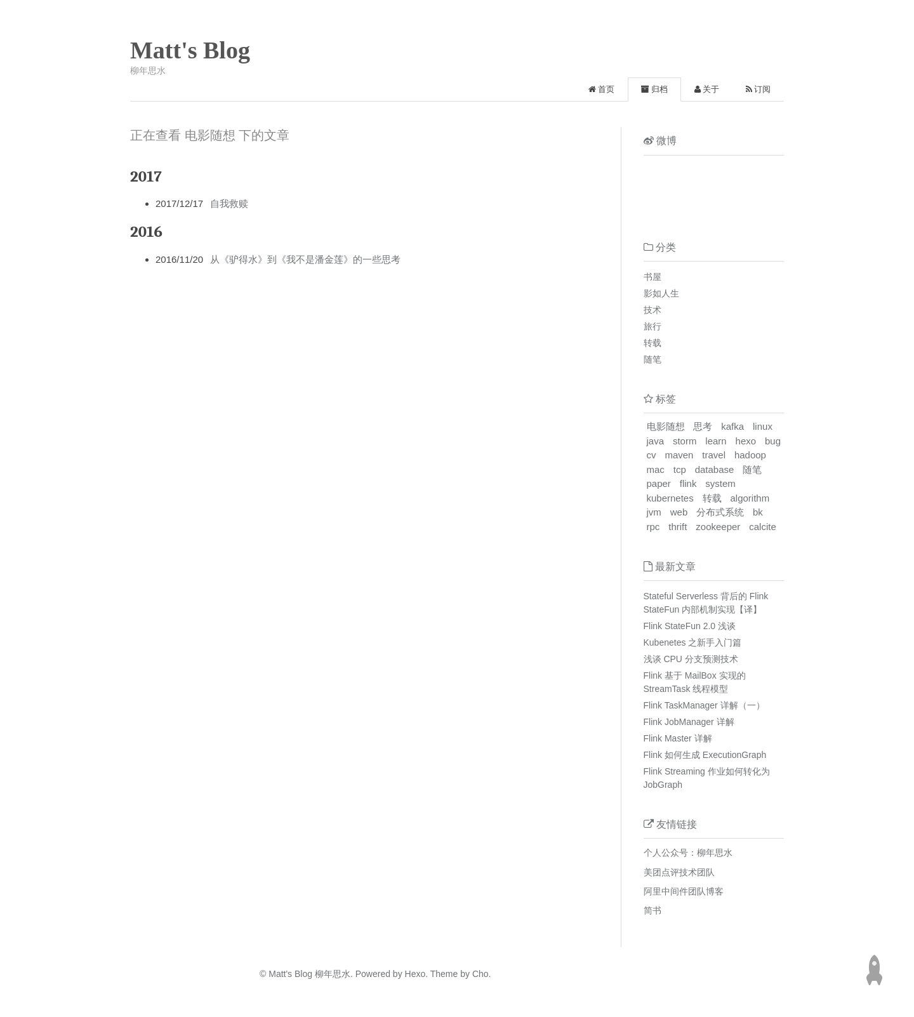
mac (656, 469)
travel (713, 454)
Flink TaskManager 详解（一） (704, 705)
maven (679, 454)
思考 (702, 426)
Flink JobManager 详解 (689, 722)
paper (659, 483)
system (720, 483)
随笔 (652, 359)
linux (762, 426)
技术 (652, 310)
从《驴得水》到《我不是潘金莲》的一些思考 (305, 259)
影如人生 (661, 293)
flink (688, 483)
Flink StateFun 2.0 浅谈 (690, 626)
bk (758, 512)
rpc (653, 526)
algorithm (750, 498)
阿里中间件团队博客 (684, 891)
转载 (652, 343)
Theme (443, 974)
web (679, 512)
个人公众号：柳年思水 (688, 853)
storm (685, 440)
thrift (677, 526)
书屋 (652, 277)
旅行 (652, 326)
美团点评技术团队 (679, 872)
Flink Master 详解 (678, 738)
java (656, 440)
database (714, 469)
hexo (746, 440)
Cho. (480, 974)
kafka (732, 426)
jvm (654, 512)
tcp (679, 469)
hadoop (750, 454)
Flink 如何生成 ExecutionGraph (705, 755)
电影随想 (666, 426)
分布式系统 (720, 512)
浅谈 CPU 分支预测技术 (691, 659)
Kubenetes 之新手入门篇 (693, 642)
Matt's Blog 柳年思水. (310, 974)
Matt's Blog (190, 50)
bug (773, 440)
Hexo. (415, 974)
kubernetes (670, 498)
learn (715, 440)
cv (651, 454)
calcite (762, 526)
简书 (652, 910)
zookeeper (718, 526)
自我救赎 (229, 203)
